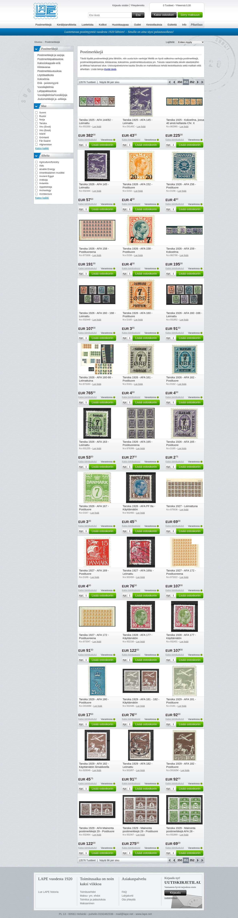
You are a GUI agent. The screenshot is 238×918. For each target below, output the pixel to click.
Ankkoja (43, 179)
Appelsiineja (45, 187)
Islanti (42, 133)
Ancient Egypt (46, 176)
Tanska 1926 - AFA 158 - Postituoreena (94, 250)
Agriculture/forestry (49, 162)
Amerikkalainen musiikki (51, 172)
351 (185, 82)
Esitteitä (172, 24)
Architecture (45, 194)
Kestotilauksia (154, 24)
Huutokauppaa (120, 24)
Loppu (202, 82)
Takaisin (174, 82)
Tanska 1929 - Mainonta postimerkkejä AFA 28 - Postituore (180, 831)
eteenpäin (197, 82)
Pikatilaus (197, 24)
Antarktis (44, 183)
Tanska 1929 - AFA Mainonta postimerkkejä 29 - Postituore (96, 829)
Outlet (137, 24)
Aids (41, 165)
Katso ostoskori (165, 15)
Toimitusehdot (88, 891)
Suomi (42, 112)
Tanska (43, 123)
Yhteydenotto (137, 5)
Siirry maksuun (190, 15)
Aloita (169, 82)
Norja (42, 119)
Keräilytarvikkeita (66, 24)
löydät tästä (110, 69)
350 (179, 82)
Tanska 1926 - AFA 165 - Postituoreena (137, 443)
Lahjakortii (127, 895)
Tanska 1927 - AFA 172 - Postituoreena (181, 572)
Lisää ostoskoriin (103, 145)
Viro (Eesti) (45, 126)
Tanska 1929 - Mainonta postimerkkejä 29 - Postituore (140, 829)
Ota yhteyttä (128, 899)
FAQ (124, 891)
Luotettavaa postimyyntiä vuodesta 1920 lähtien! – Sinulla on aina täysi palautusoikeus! (119, 32)
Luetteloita (87, 24)
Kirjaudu (177, 893)
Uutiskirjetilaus (170, 898)
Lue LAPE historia (48, 891)
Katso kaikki (42, 148)
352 (192, 82)
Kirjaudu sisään (120, 5)
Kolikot (102, 24)
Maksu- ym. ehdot (90, 895)
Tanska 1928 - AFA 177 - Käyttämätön (137, 636)
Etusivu (38, 42)
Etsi (139, 15)
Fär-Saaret (45, 140)
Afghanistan (45, 144)
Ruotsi (42, 116)
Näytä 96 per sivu (109, 82)
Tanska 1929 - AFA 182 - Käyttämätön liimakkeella (94, 765)
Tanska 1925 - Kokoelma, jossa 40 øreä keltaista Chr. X (185, 121)
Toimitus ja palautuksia (93, 899)
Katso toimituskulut (87, 139)
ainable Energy (47, 169)
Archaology (45, 190)
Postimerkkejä (43, 24)
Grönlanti (44, 137)
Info (184, 24)
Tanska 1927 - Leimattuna (182, 506)
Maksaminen (87, 903)
